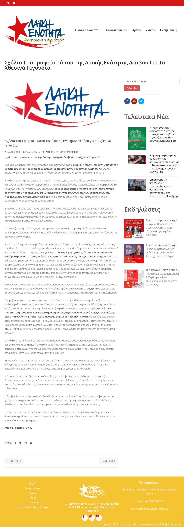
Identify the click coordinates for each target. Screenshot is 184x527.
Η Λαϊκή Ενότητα (87, 30)
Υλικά (149, 30)
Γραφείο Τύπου (33, 152)
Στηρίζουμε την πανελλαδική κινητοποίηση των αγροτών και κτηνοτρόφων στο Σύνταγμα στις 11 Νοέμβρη (164, 188)
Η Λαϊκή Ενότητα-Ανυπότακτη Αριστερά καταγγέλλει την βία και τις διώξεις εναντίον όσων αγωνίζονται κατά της (162, 136)
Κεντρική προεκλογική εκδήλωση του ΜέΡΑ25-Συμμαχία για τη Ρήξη (163, 245)
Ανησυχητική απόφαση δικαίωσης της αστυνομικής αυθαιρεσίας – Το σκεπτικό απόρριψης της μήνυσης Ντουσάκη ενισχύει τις (164, 164)
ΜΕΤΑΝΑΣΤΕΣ (60, 152)
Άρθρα (136, 30)
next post (108, 460)
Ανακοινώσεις (115, 30)
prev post (14, 460)
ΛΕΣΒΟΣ (49, 152)
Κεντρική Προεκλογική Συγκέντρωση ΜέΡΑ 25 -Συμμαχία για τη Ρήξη (163, 220)
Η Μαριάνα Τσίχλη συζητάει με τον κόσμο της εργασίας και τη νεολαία (163, 270)
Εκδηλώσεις (168, 30)
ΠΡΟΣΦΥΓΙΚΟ (72, 152)
